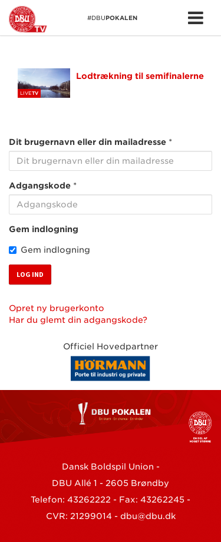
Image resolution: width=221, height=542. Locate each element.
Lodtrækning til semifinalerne (140, 76)
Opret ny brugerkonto (56, 308)
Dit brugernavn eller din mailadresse (87, 142)
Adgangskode (40, 185)
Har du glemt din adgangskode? (78, 320)
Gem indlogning (43, 229)
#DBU (73, 19)
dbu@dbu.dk (148, 516)
